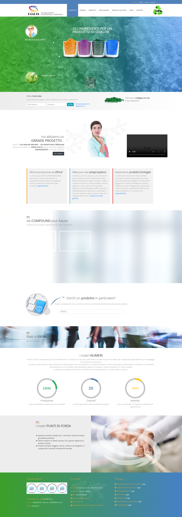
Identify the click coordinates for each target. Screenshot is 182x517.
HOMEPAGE (72, 10)
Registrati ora (80, 106)
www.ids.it (35, 506)
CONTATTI (139, 10)
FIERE (131, 10)
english (141, 2)
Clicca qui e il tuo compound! (137, 99)
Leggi (143, 484)
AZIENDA (83, 10)
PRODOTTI (92, 10)
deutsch (153, 2)
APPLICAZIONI (104, 10)
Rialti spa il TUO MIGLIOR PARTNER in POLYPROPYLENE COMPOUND (46, 10)
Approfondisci (42, 186)
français (147, 2)
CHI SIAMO (21, 154)
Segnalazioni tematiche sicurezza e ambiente (88, 505)
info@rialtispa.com (83, 498)
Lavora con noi (78, 502)
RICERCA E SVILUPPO (119, 10)
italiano (135, 2)
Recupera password (82, 104)
